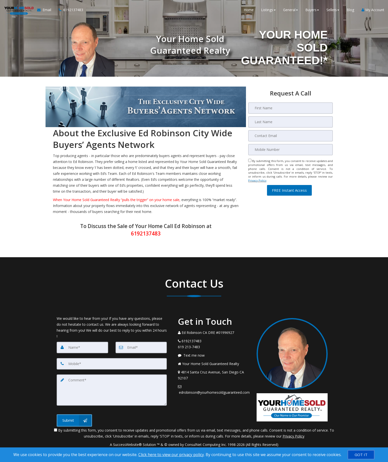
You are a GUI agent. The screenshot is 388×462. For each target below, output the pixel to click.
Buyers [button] (312, 9)
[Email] (290, 135)
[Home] (18, 10)
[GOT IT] (361, 455)
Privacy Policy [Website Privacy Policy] (257, 180)
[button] (289, 190)
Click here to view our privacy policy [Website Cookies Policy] (171, 454)
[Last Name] (290, 122)
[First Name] (290, 108)
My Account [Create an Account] (373, 9)
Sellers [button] (332, 9)
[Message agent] (213, 355)
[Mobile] (290, 149)
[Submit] (74, 420)
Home (249, 9)
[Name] (82, 347)
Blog (350, 9)
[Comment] (112, 390)
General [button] (290, 9)
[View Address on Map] (213, 375)
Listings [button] (268, 9)
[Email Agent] (46, 10)
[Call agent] (69, 10)
